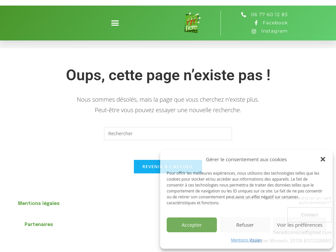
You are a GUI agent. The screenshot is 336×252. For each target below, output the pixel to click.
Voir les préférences (300, 224)
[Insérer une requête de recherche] (168, 133)
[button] (323, 159)
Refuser (245, 224)
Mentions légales (246, 240)
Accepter (192, 224)
